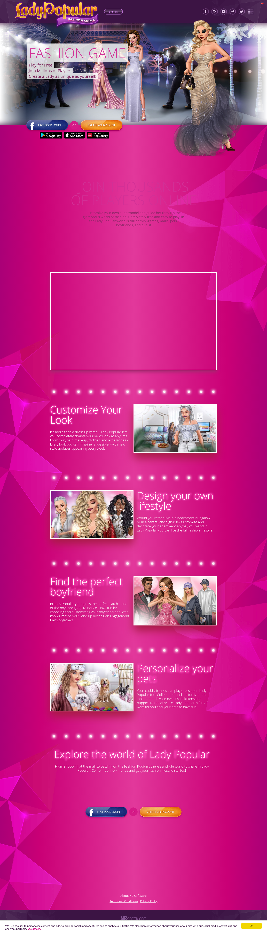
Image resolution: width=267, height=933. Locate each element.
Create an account (101, 125)
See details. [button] (34, 929)
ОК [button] (251, 926)
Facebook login (47, 125)
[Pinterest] (233, 11)
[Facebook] (206, 11)
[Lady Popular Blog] (251, 11)
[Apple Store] (74, 135)
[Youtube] (224, 11)
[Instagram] (214, 11)
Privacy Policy (149, 901)
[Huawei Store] (98, 135)
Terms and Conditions (124, 901)
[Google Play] (51, 135)
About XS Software (133, 896)
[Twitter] (242, 11)
